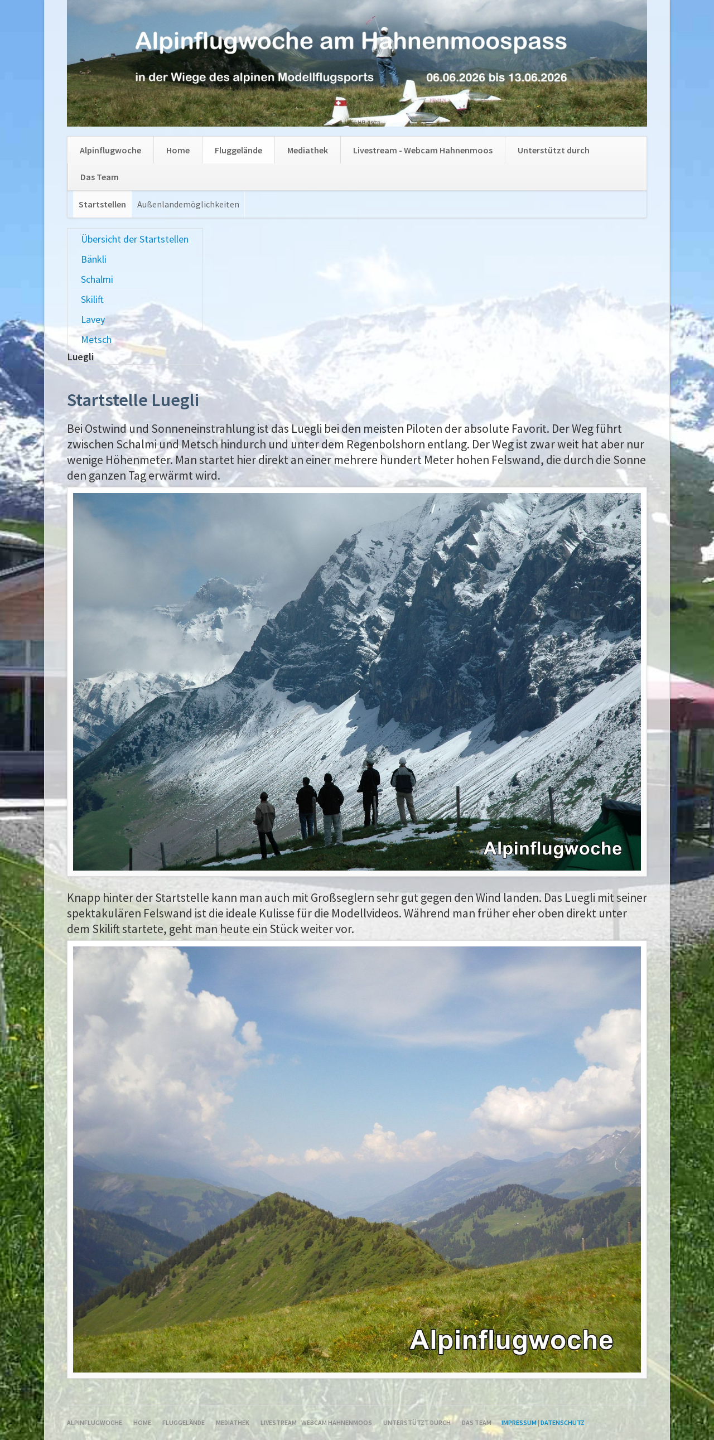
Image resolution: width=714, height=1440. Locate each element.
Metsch (96, 339)
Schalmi (97, 279)
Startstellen (102, 204)
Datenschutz (563, 1422)
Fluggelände (238, 150)
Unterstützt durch (554, 150)
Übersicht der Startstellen (135, 239)
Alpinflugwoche (110, 150)
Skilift (92, 299)
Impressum (519, 1422)
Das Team (99, 176)
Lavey (93, 319)
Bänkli (94, 259)
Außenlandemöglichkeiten (188, 204)
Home (178, 150)
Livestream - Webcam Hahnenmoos (423, 150)
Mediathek (307, 150)
